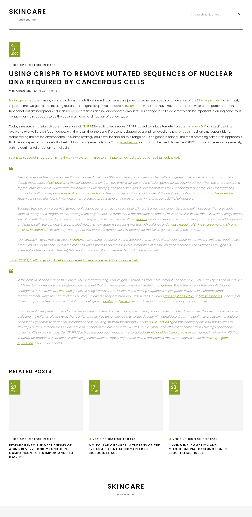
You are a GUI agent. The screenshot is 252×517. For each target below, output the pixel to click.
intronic (149, 332)
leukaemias (224, 193)
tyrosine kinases (210, 296)
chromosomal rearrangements (75, 193)
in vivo (124, 301)
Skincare (28, 11)
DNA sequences (208, 100)
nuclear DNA (197, 126)
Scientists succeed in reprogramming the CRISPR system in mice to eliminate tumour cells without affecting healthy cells (94, 157)
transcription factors (179, 296)
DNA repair (182, 131)
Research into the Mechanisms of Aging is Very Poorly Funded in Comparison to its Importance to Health (41, 451)
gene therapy (128, 142)
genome (141, 219)
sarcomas (201, 193)
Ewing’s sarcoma (206, 224)
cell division (57, 183)
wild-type (213, 338)
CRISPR (86, 126)
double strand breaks (171, 332)
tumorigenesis (161, 285)
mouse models (179, 224)
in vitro (108, 301)
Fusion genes (18, 100)
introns (78, 240)
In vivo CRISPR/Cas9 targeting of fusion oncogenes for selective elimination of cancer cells (74, 260)
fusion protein (135, 106)
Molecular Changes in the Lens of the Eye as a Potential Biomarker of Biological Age (124, 449)
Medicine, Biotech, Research (35, 65)
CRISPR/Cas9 (161, 322)
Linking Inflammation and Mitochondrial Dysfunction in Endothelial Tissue (198, 449)
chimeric (65, 291)
